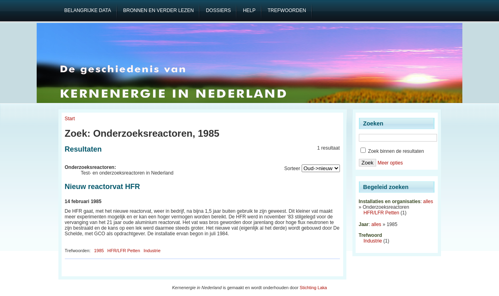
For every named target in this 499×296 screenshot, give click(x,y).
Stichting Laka (313, 287)
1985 (99, 250)
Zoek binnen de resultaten (392, 151)
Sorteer (292, 168)
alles (428, 201)
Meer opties (390, 163)
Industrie (151, 250)
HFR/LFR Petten (124, 250)
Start (70, 118)
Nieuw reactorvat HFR (102, 187)
